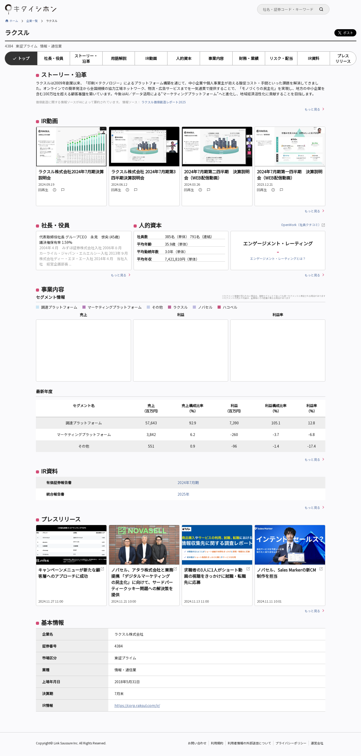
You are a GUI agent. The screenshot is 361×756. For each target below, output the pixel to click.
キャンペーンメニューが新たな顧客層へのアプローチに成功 (71, 573)
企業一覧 (32, 21)
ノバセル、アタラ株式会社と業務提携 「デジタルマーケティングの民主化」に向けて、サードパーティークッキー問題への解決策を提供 (144, 582)
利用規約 (217, 743)
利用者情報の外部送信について (249, 743)
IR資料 (313, 58)
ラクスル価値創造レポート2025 (163, 102)
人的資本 (183, 58)
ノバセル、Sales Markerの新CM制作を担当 (290, 573)
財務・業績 (248, 58)
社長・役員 (53, 58)
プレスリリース (343, 58)
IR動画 (151, 58)
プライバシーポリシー (290, 743)
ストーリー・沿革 (86, 58)
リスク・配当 (281, 58)
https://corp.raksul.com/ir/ (137, 705)
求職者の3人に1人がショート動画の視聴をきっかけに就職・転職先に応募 (217, 576)
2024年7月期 (188, 482)
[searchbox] (295, 9)
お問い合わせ (197, 743)
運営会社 (317, 743)
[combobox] (293, 9)
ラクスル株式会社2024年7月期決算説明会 (71, 174)
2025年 (183, 494)
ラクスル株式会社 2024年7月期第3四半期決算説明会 (143, 174)
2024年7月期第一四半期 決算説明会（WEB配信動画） (289, 174)
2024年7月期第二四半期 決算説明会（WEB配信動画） (216, 174)
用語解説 (118, 58)
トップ (23, 58)
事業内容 (216, 58)
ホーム (14, 21)
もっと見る (312, 109)
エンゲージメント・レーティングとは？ (278, 258)
